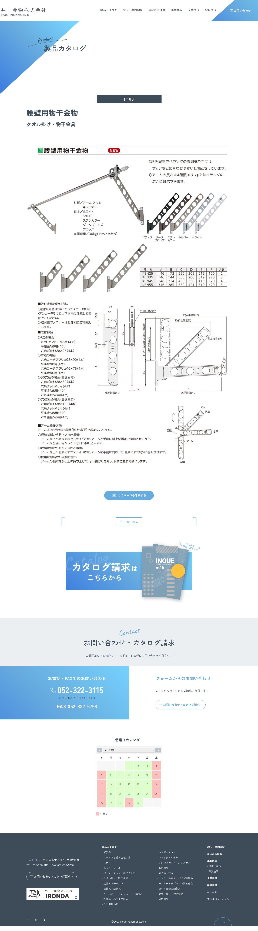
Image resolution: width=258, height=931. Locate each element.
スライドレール (112, 868)
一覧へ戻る (131, 522)
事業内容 (176, 10)
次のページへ (179, 522)
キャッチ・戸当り (168, 857)
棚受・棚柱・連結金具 (171, 893)
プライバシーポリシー (219, 899)
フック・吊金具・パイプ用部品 (176, 878)
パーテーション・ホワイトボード (121, 873)
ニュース (212, 892)
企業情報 (193, 10)
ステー (107, 862)
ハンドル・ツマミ (168, 852)
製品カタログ (108, 10)
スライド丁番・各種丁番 (116, 857)
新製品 (107, 852)
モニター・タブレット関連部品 (176, 883)
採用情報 (210, 10)
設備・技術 (215, 866)
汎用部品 (163, 899)
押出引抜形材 (110, 904)
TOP (222, 927)
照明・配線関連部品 (170, 888)
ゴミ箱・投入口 (167, 873)
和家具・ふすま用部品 (115, 899)
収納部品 (163, 868)
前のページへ (78, 522)
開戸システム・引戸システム (174, 862)
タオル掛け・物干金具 (115, 878)
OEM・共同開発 (133, 10)
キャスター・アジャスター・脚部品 (123, 893)
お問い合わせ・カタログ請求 (179, 704)
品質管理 (214, 871)
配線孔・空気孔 (112, 888)
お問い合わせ (240, 10)
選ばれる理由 (156, 10)
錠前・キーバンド (113, 883)
